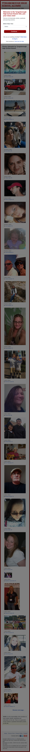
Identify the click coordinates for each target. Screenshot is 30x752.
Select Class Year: (8, 23)
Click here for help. (19, 41)
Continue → (15, 31)
